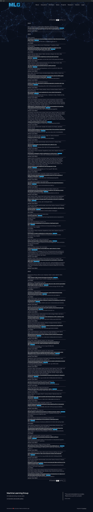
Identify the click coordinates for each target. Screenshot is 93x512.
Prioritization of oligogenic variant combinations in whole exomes (42, 153)
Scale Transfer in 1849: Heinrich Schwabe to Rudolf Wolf (40, 277)
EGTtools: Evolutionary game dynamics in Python (39, 382)
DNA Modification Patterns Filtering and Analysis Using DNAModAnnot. (43, 446)
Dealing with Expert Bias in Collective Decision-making (40, 241)
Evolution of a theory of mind (34, 137)
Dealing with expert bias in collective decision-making (40, 389)
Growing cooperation (32, 215)
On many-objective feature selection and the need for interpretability (43, 28)
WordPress (84, 508)
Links (33, 30)
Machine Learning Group (17, 493)
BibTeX (36, 30)
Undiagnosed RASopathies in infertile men (37, 122)
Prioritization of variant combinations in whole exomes (40, 233)
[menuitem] (1, 1)
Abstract (29, 30)
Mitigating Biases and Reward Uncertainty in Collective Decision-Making (44, 411)
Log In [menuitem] (3, 0)
